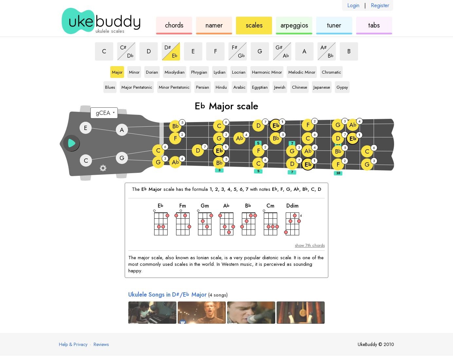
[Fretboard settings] (103, 168)
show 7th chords (310, 245)
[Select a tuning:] (104, 112)
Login (353, 5)
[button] (71, 143)
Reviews (101, 344)
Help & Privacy (73, 344)
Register (380, 5)
